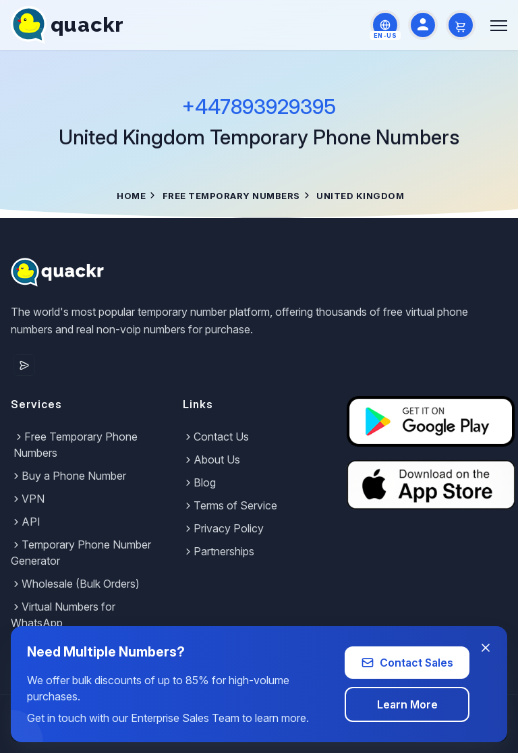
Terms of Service (230, 505)
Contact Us (216, 436)
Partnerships (218, 551)
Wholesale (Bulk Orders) (75, 583)
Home (131, 195)
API (25, 521)
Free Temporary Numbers (231, 195)
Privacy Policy (223, 528)
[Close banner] (485, 648)
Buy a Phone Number (68, 475)
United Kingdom (360, 195)
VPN (28, 498)
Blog (199, 482)
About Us (211, 459)
